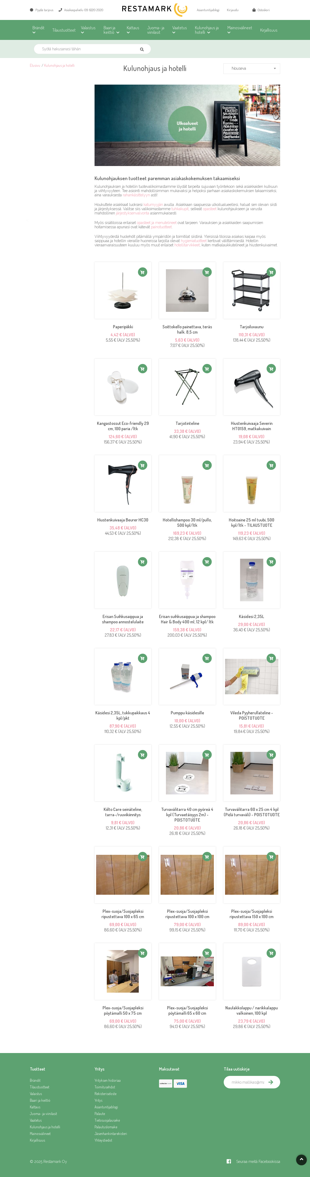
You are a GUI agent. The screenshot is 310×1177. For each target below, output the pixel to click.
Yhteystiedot (103, 1140)
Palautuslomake (106, 1127)
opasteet (210, 209)
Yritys (98, 1100)
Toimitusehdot (105, 1087)
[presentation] (264, 1100)
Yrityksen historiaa (108, 1080)
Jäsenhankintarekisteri (111, 1133)
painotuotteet (161, 227)
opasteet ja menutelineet (157, 223)
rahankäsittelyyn (136, 195)
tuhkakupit (180, 209)
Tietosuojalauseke (107, 1120)
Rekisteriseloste (105, 1093)
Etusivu (35, 65)
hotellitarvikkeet (187, 245)
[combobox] (251, 68)
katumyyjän (153, 204)
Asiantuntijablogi (208, 10)
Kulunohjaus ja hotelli (59, 65)
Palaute (100, 1113)
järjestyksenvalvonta (132, 213)
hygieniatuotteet (194, 241)
